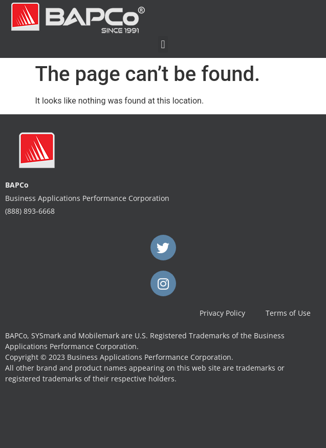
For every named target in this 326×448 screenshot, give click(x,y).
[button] (163, 44)
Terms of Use (288, 313)
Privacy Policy (222, 313)
